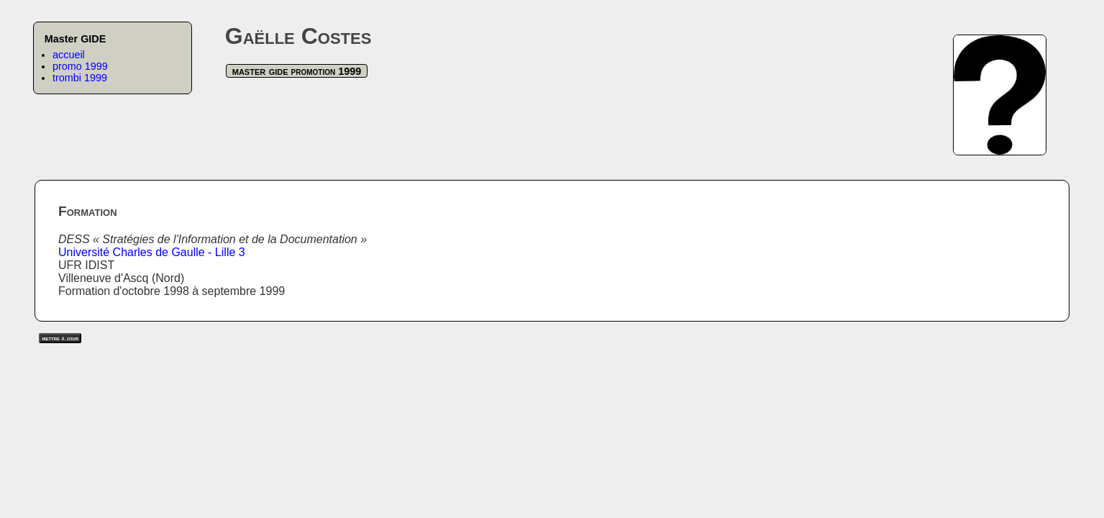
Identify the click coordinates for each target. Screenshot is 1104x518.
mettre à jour (60, 338)
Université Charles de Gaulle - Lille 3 (151, 252)
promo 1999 (80, 66)
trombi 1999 (80, 77)
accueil (69, 54)
